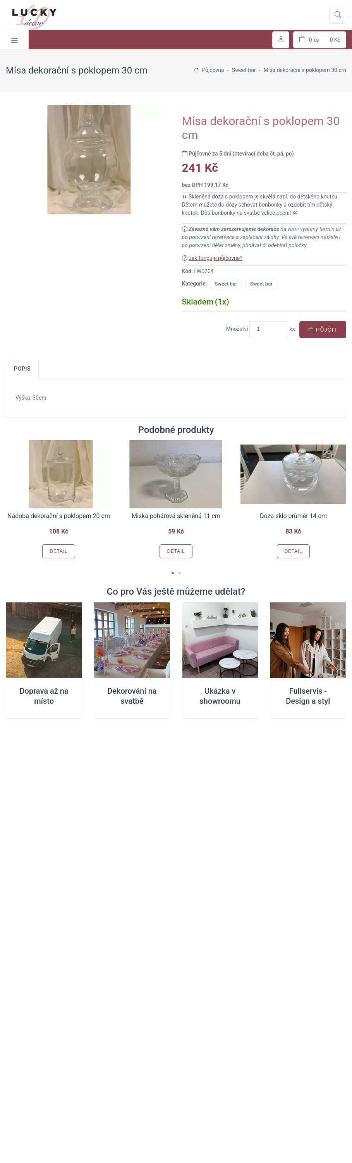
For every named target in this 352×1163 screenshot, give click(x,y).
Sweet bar (226, 284)
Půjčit (322, 330)
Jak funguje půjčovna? (215, 258)
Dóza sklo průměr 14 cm (293, 516)
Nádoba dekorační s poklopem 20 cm (58, 516)
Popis (22, 369)
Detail (58, 551)
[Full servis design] (308, 640)
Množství (237, 329)
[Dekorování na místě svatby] (132, 640)
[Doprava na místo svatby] (44, 640)
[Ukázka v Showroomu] (220, 640)
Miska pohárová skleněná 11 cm (176, 516)
